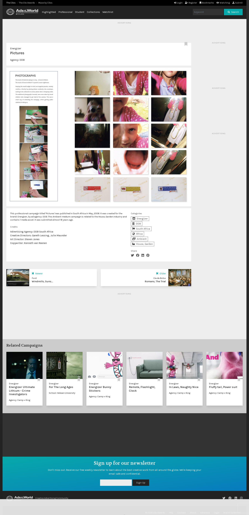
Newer (37, 273)
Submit (237, 2)
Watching (223, 2)
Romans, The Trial (155, 281)
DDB (22, 59)
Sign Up (140, 482)
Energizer (15, 48)
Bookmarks (207, 2)
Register (191, 2)
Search (233, 11)
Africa (137, 233)
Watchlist (107, 11)
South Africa (141, 228)
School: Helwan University (62, 393)
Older (161, 273)
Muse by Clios (45, 2)
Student (79, 11)
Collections (93, 11)
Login (178, 2)
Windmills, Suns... (42, 281)
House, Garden (142, 243)
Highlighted (49, 11)
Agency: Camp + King (19, 400)
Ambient (139, 238)
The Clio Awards (27, 2)
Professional (65, 11)
